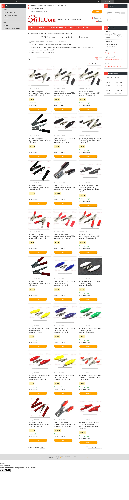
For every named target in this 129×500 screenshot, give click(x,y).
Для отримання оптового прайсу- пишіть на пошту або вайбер (68, 27)
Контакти (6, 19)
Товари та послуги (36, 33)
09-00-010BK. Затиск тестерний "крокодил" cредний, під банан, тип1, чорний (90, 140)
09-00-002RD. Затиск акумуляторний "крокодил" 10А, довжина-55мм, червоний (39, 236)
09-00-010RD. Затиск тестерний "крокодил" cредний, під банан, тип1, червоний (90, 377)
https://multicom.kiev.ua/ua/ (113, 60)
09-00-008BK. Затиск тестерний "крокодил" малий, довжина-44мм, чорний (64, 140)
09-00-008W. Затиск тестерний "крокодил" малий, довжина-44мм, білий (89, 283)
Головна (32, 27)
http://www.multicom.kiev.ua (113, 53)
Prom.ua (74, 456)
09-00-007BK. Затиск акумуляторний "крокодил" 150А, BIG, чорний (39, 140)
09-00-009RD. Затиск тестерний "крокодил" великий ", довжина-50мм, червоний (39, 377)
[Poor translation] (7, 470)
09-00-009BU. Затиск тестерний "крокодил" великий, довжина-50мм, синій (64, 330)
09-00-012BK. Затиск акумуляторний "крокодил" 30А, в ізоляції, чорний (39, 187)
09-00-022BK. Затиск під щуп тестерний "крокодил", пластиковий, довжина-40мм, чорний (88, 188)
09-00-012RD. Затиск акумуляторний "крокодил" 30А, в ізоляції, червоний (39, 424)
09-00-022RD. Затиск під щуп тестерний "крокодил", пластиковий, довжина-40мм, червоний (89, 425)
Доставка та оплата (9, 12)
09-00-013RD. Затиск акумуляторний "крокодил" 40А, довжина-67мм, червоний (64, 424)
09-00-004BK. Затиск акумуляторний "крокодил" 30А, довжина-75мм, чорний (64, 93)
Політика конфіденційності (83, 458)
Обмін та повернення (10, 15)
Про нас (6, 9)
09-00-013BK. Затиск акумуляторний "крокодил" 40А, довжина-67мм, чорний (64, 187)
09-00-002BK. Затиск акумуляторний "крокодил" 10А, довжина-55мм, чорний (39, 93)
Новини (6, 25)
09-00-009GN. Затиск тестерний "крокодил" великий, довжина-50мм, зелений (90, 330)
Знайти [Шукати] (97, 11)
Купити (38, 109)
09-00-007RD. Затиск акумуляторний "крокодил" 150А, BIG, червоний (39, 283)
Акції (5, 22)
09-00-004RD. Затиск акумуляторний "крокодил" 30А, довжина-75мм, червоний (64, 236)
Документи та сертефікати (12, 28)
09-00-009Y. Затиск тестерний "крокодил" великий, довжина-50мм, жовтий (64, 377)
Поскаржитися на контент (67, 458)
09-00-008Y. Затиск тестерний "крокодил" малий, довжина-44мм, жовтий (39, 330)
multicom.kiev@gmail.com (113, 66)
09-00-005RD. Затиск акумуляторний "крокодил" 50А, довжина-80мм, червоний (89, 236)
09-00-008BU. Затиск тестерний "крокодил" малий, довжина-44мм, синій (64, 283)
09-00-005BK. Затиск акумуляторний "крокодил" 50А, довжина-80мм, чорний (89, 93)
